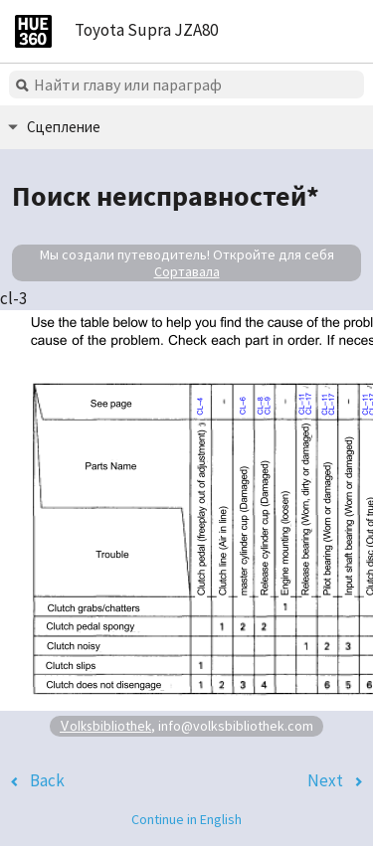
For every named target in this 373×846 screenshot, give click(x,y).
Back (47, 780)
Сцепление (63, 126)
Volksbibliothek (105, 725)
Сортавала (187, 271)
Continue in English (186, 819)
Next (325, 780)
